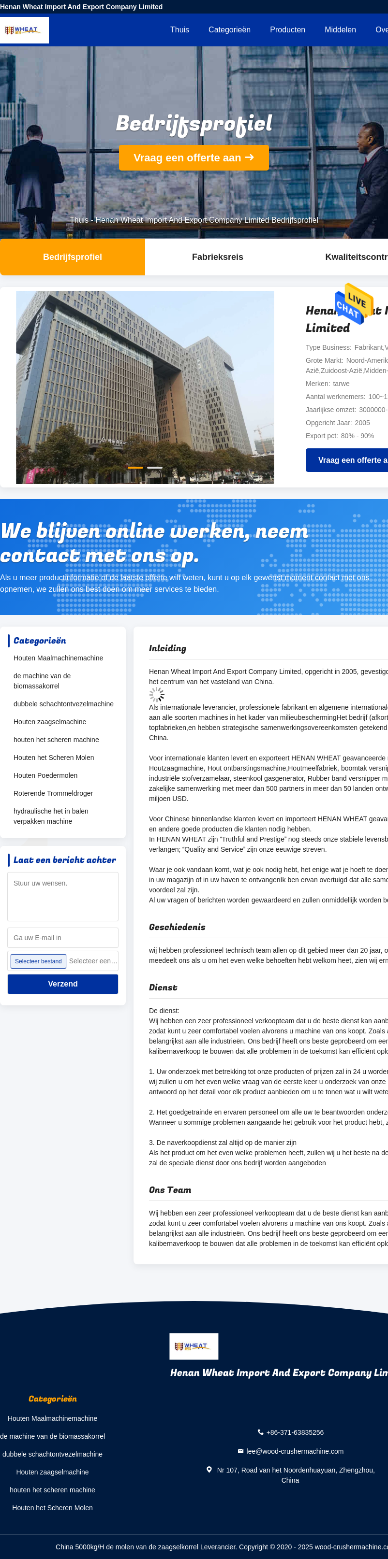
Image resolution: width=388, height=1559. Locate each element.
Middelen (340, 30)
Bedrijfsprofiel (72, 257)
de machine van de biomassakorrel (42, 681)
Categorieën (230, 30)
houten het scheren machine (56, 740)
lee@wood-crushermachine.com (295, 1451)
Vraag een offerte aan (187, 158)
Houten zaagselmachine (50, 722)
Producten (287, 30)
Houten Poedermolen (45, 775)
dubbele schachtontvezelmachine (64, 704)
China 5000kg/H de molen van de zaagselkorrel (127, 1547)
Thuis (179, 30)
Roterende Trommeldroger (53, 793)
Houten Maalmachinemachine (58, 658)
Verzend (62, 984)
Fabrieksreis (217, 257)
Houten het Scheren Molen (54, 757)
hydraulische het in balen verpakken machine (51, 816)
